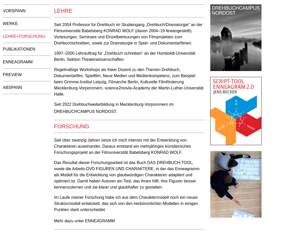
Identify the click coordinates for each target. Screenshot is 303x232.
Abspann (12, 87)
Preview (12, 75)
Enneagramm (18, 62)
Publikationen (19, 49)
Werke (10, 23)
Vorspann (14, 11)
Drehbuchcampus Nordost (85, 111)
